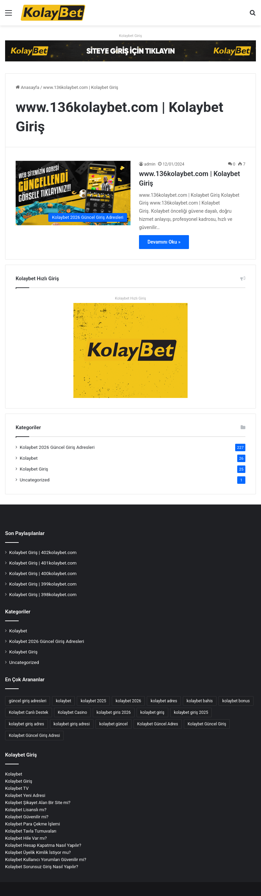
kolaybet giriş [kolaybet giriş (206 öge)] (152, 712)
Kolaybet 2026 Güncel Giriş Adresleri (57, 447)
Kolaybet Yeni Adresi (25, 795)
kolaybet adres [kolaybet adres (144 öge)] (164, 701)
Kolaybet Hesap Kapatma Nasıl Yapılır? (43, 845)
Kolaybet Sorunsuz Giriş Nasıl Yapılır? (41, 866)
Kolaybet (29, 458)
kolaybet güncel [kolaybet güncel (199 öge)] (113, 724)
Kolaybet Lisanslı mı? (26, 809)
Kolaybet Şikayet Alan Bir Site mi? (37, 802)
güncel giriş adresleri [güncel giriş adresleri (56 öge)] (27, 701)
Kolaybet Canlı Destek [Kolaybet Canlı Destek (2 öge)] (28, 712)
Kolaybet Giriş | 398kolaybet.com (42, 594)
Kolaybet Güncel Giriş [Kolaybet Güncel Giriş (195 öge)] (207, 724)
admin (149, 164)
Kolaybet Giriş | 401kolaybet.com (42, 563)
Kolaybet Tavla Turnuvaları (30, 831)
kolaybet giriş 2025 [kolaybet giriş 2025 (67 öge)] (191, 712)
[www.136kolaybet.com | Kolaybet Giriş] (73, 193)
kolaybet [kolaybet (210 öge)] (63, 701)
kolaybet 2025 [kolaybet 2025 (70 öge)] (93, 701)
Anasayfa (27, 87)
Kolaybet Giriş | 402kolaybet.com (42, 552)
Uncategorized (35, 479)
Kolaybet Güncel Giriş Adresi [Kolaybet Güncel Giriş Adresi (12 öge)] (34, 735)
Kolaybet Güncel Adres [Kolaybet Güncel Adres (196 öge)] (157, 724)
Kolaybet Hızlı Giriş (130, 298)
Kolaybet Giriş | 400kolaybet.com (42, 573)
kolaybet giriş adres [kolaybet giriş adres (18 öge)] (26, 724)
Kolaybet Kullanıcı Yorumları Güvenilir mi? (45, 859)
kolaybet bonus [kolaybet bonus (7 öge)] (236, 701)
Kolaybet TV (17, 788)
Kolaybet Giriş (130, 36)
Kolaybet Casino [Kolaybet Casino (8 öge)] (72, 712)
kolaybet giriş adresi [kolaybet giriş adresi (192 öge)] (72, 724)
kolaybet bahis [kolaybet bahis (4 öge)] (200, 701)
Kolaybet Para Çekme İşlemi (32, 823)
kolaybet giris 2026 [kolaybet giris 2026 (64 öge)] (114, 712)
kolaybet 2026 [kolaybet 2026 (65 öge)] (128, 701)
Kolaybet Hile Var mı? (26, 838)
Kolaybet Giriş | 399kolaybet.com (42, 584)
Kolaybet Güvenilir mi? (27, 816)
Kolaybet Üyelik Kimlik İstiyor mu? (38, 852)
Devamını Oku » (163, 242)
